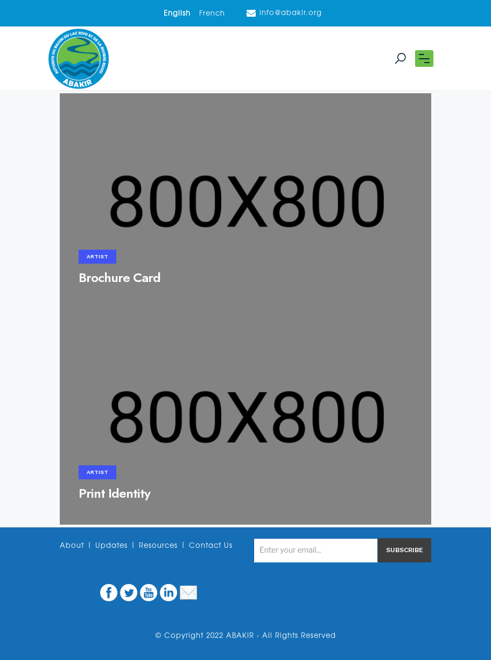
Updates (111, 545)
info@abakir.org (284, 13)
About (72, 545)
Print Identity (114, 493)
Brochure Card (119, 277)
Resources (158, 545)
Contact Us (211, 545)
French (212, 13)
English (177, 13)
